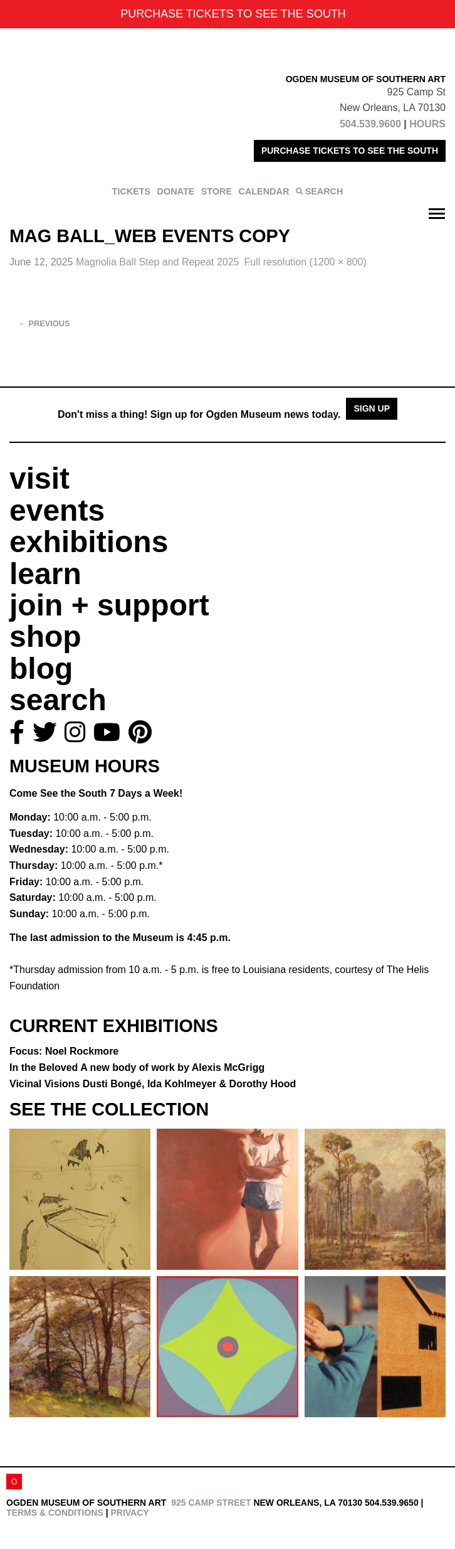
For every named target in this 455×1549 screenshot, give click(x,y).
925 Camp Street (211, 1503)
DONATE (176, 191)
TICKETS (131, 191)
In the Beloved (136, 1067)
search (58, 699)
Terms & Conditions (54, 1513)
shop (45, 636)
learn (45, 573)
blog (41, 668)
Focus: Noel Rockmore (63, 1051)
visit (39, 478)
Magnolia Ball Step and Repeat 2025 (157, 262)
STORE (216, 191)
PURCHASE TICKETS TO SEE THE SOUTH (349, 151)
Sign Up (371, 408)
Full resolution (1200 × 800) (305, 262)
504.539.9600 (370, 124)
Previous (44, 323)
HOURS (427, 124)
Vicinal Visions (152, 1083)
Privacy (129, 1513)
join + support (109, 605)
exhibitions (88, 541)
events (57, 510)
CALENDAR (264, 191)
